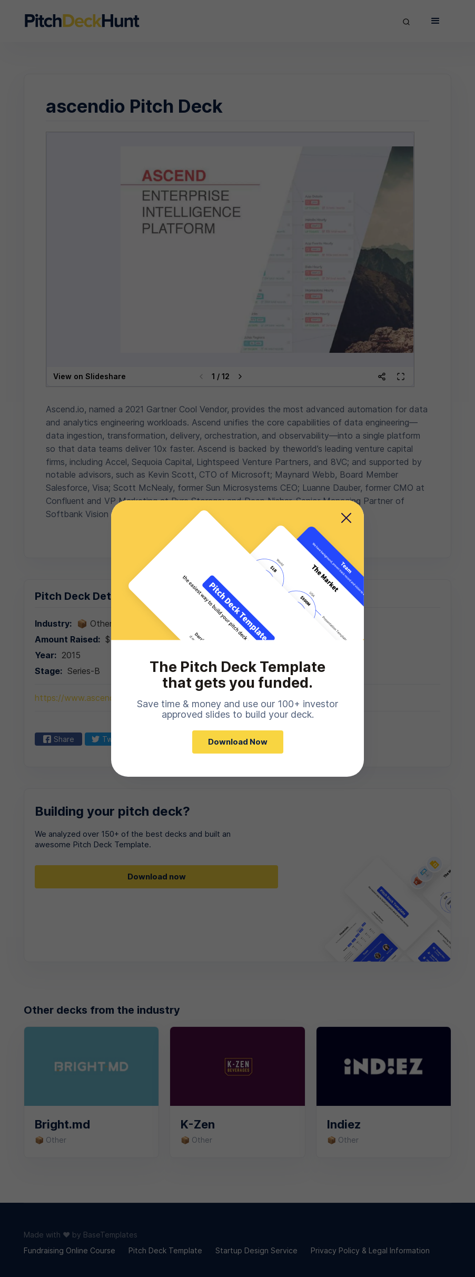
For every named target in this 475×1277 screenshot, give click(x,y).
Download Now (238, 742)
